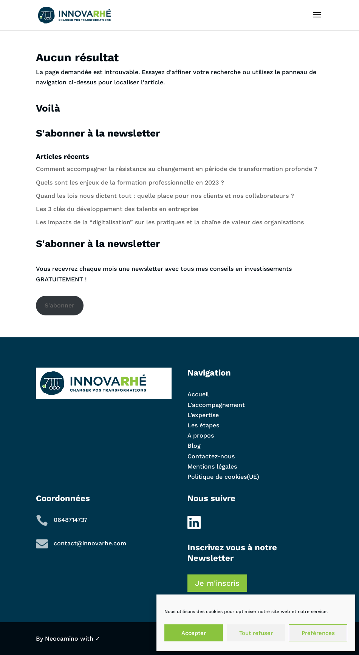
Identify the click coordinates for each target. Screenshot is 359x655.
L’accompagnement (216, 404)
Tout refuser (256, 633)
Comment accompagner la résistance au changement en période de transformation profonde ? (177, 168)
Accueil (198, 394)
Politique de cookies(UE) (223, 476)
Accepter (193, 633)
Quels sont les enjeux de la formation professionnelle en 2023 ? (130, 182)
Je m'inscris (217, 583)
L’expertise (203, 415)
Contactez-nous (211, 456)
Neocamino (61, 638)
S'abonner (59, 305)
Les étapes (203, 425)
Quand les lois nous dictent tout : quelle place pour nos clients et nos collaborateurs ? (165, 195)
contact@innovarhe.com (90, 543)
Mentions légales (212, 466)
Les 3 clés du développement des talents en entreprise (117, 209)
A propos (200, 435)
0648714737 (70, 519)
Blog (194, 445)
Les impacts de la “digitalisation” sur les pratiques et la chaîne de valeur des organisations (170, 222)
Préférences (318, 633)
